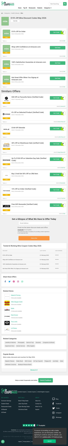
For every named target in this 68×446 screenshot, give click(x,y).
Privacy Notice (26, 441)
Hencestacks (62, 183)
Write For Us (38, 406)
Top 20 (25, 8)
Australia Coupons (22, 391)
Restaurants (32, 8)
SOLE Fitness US (62, 137)
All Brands (4, 409)
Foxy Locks (14, 321)
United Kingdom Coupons (43, 391)
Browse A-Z (34, 370)
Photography (21, 342)
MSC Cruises (28, 361)
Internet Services (20, 346)
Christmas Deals (22, 409)
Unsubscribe (21, 229)
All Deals (3, 412)
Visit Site (15, 21)
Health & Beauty (15, 13)
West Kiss (63, 167)
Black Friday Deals (23, 400)
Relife (12, 308)
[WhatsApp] (3, 441)
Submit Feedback (45, 380)
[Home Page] (2, 13)
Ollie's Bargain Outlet (16, 302)
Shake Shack (19, 361)
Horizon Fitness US (61, 121)
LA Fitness (14, 328)
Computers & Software (48, 342)
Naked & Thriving (15, 295)
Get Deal (57, 48)
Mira (22, 13)
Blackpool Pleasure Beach (24, 364)
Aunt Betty (55, 361)
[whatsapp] (22, 281)
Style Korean (14, 315)
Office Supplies (31, 346)
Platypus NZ (48, 361)
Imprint (37, 409)
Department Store (9, 346)
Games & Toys (30, 342)
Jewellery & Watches (10, 342)
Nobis (61, 361)
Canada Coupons (32, 391)
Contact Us (38, 403)
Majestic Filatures (9, 361)
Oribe (64, 213)
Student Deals (5, 403)
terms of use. (58, 437)
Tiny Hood (63, 198)
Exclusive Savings (6, 400)
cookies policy (46, 437)
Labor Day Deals (22, 403)
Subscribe (34, 238)
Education (38, 342)
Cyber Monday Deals (24, 406)
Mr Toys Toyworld (38, 361)
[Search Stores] (65, 4)
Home (19, 8)
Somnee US (63, 106)
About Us (37, 400)
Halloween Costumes (10, 364)
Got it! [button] (49, 441)
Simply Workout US (61, 152)
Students (39, 8)
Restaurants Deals (6, 406)
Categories (47, 8)
